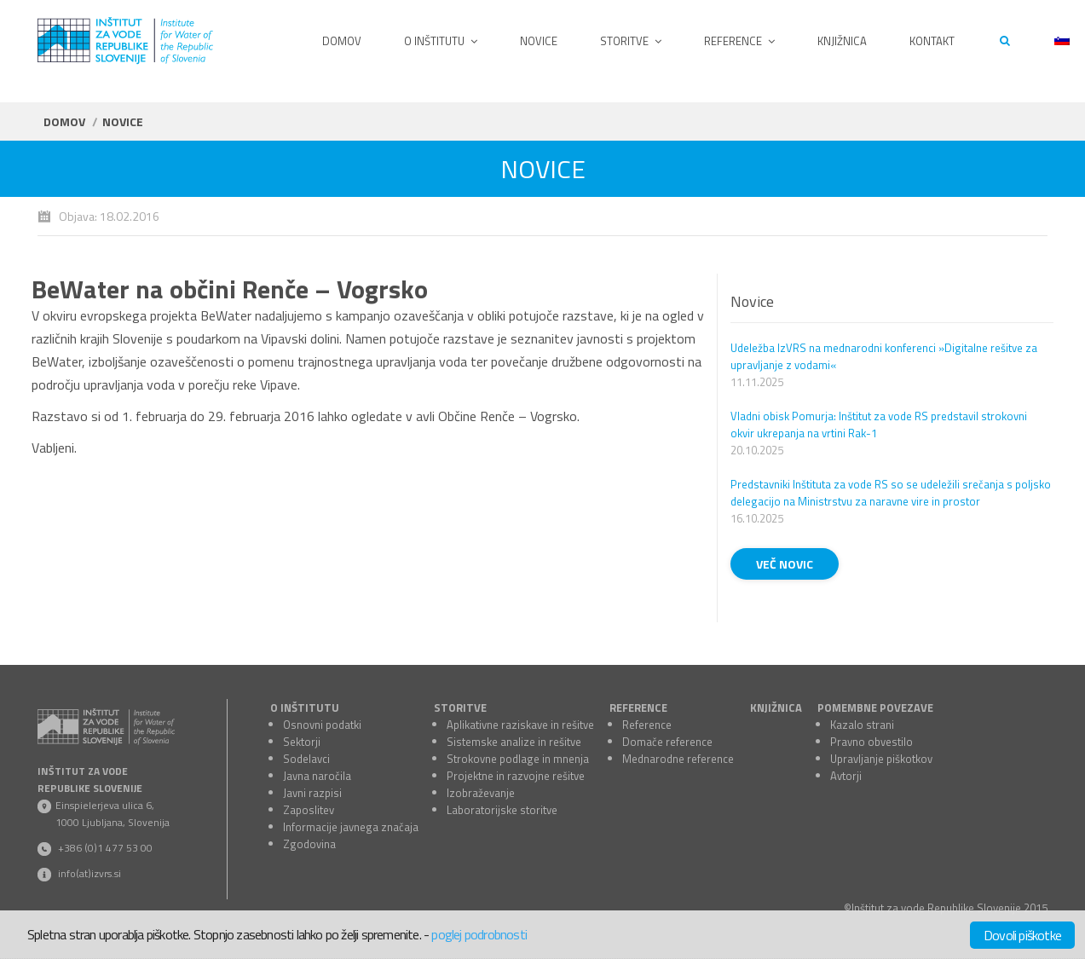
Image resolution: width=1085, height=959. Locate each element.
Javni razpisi (312, 792)
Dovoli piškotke (1022, 935)
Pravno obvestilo (871, 741)
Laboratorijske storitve (502, 809)
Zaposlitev (308, 809)
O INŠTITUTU (304, 707)
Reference (647, 724)
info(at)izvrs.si (89, 873)
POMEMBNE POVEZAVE (875, 707)
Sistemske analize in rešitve (514, 741)
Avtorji (846, 775)
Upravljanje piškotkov (881, 758)
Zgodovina (309, 843)
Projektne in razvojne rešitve (516, 775)
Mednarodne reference (678, 758)
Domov (64, 121)
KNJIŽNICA (776, 707)
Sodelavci (306, 758)
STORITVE (460, 707)
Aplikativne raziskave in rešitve (520, 724)
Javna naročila (317, 775)
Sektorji (301, 741)
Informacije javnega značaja (350, 826)
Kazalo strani (862, 724)
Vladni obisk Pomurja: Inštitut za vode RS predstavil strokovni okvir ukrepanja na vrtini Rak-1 (878, 424)
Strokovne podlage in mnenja (518, 758)
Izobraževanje (481, 792)
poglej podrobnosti (479, 934)
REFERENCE (638, 707)
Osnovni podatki (322, 724)
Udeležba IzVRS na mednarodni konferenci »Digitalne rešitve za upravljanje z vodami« (883, 356)
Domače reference (667, 741)
